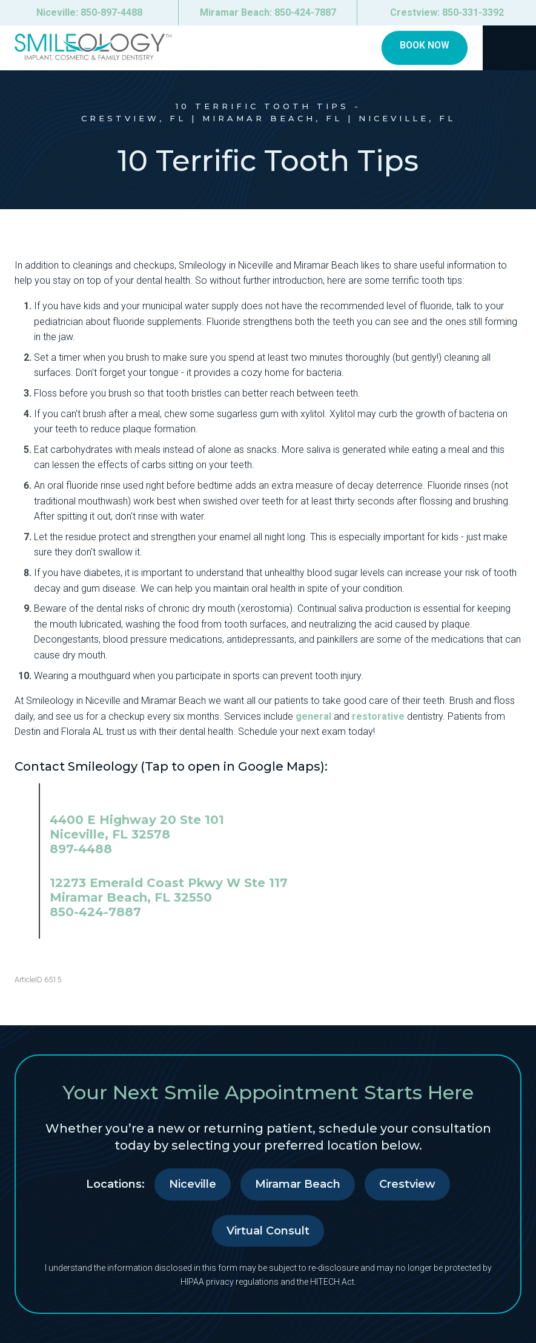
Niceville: (89, 13)
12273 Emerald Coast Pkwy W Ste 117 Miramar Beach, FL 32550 (169, 890)
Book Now (423, 46)
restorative (378, 716)
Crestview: (447, 13)
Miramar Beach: (268, 13)
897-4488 (81, 849)
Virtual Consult (268, 1231)
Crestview (407, 1184)
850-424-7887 (95, 912)
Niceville (192, 1184)
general (313, 716)
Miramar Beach (297, 1184)
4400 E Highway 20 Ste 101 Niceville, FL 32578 (137, 827)
